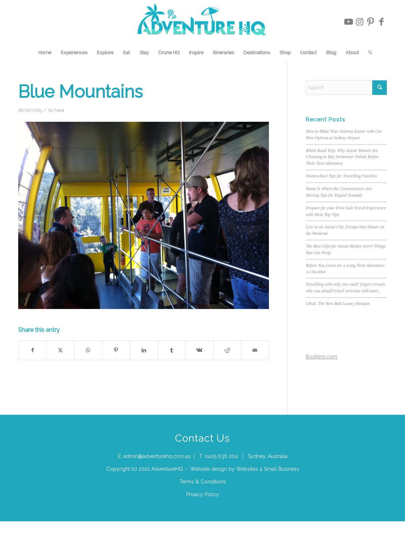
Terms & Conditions (202, 482)
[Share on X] (60, 350)
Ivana (59, 110)
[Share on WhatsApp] (88, 350)
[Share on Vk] (199, 350)
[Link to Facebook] (381, 21)
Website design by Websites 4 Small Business (244, 469)
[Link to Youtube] (348, 21)
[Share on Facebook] (32, 350)
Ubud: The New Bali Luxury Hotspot (337, 303)
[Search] (368, 53)
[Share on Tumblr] (171, 350)
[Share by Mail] (255, 350)
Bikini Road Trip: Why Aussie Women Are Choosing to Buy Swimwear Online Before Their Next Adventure (342, 157)
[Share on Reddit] (227, 350)
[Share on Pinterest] (116, 350)
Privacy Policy (202, 494)
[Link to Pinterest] (370, 21)
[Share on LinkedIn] (144, 350)
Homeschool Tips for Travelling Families (341, 175)
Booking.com (321, 357)
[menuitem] (44, 53)
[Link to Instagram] (359, 21)
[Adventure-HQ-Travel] (202, 21)
